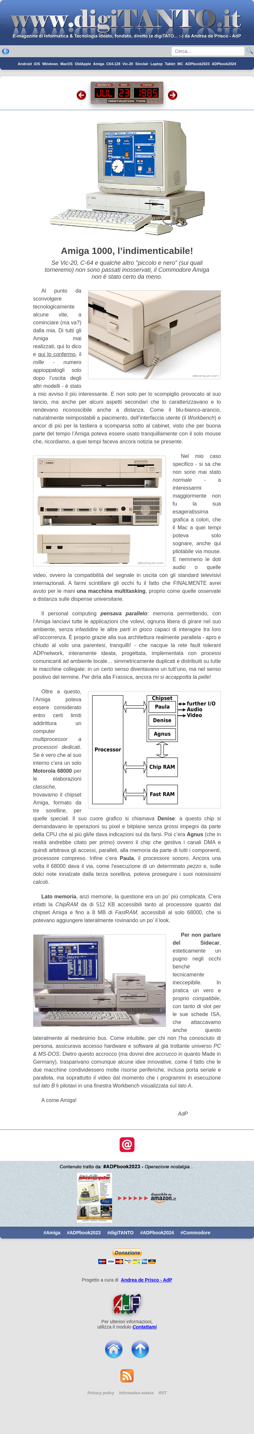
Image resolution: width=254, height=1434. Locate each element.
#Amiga (52, 1232)
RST (163, 1393)
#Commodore (195, 1232)
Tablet (170, 64)
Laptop (156, 64)
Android (25, 64)
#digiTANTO (120, 1232)
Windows (50, 64)
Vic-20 (127, 64)
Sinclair (141, 64)
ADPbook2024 (224, 64)
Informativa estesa (136, 1393)
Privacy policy (100, 1393)
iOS (37, 64)
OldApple (83, 64)
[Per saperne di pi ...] (127, 1304)
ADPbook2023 (197, 64)
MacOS (66, 64)
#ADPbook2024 (157, 1232)
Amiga (99, 64)
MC (180, 64)
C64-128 (113, 64)
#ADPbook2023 (84, 1232)
